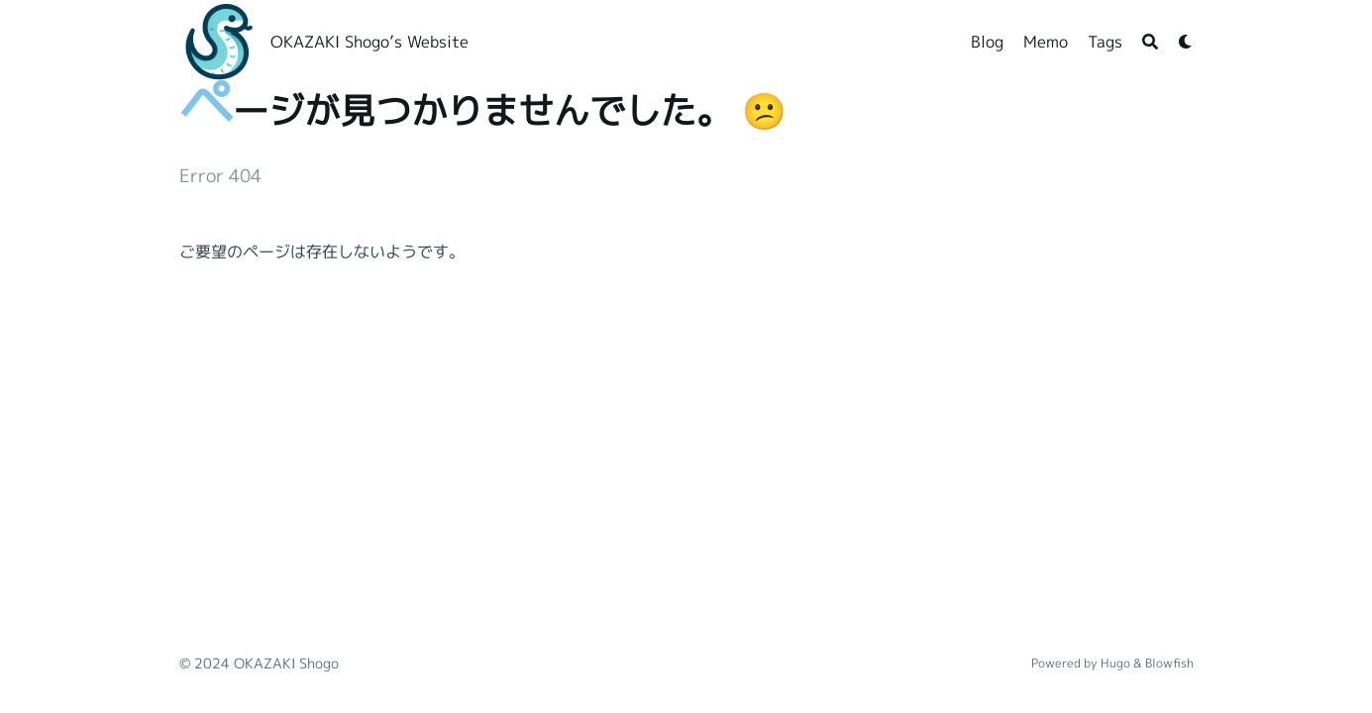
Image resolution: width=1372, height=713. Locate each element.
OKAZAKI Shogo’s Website (369, 41)
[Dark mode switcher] (1186, 42)
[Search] (1150, 42)
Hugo (1115, 663)
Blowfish (1169, 663)
